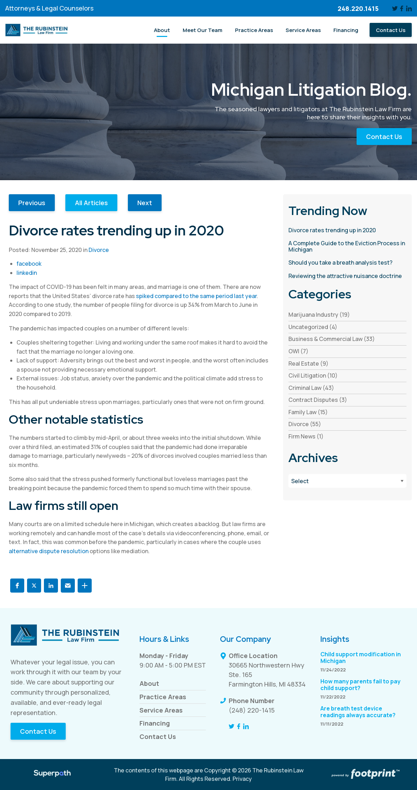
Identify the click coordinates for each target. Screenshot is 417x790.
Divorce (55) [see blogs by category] (304, 424)
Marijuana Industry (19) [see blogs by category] (319, 314)
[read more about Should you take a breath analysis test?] (347, 263)
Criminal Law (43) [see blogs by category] (311, 388)
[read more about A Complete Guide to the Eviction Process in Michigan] (347, 246)
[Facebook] (402, 8)
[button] (17, 586)
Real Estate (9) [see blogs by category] (308, 363)
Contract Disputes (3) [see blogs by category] (317, 400)
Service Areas (161, 710)
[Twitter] (395, 8)
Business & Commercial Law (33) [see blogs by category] (331, 339)
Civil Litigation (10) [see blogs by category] (313, 375)
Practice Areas (162, 697)
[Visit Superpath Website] (52, 774)
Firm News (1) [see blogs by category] (306, 436)
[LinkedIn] (409, 8)
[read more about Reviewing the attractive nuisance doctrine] (347, 276)
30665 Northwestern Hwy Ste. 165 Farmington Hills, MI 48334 (267, 674)
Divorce (99, 250)
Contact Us (384, 136)
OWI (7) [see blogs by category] (298, 351)
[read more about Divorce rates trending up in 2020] (347, 230)
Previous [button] (31, 202)
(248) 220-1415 (252, 710)
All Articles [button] (91, 202)
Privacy (242, 779)
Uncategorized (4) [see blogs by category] (312, 327)
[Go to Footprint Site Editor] (365, 774)
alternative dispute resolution (49, 551)
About (149, 683)
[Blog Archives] (347, 481)
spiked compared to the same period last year (196, 296)
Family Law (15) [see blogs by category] (308, 412)
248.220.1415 (358, 8)
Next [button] (144, 202)
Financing (154, 723)
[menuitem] (162, 30)
